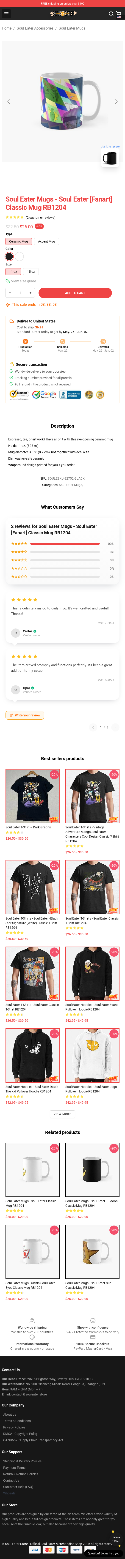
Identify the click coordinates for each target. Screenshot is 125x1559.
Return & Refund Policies (20, 1474)
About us (9, 1414)
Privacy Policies (14, 1427)
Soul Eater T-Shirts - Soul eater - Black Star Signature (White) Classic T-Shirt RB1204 (32, 923)
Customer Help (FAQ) (18, 1487)
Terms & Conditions (17, 1421)
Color (9, 249)
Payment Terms (14, 1467)
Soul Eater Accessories (35, 28)
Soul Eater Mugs (72, 28)
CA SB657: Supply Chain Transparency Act (33, 1440)
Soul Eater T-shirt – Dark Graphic (29, 827)
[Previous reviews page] (93, 727)
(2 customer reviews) (41, 217)
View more (62, 1114)
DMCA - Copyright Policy (20, 1434)
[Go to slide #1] (51, 180)
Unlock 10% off (116, 1539)
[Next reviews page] (115, 727)
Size (9, 264)
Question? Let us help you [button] (103, 1553)
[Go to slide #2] (75, 180)
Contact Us (11, 1480)
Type (9, 234)
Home (6, 28)
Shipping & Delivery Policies (22, 1461)
